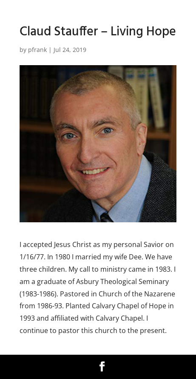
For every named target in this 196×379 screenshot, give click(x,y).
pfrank (37, 50)
